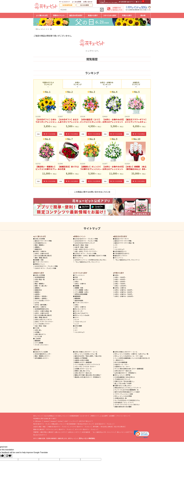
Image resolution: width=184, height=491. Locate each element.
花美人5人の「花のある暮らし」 (125, 381)
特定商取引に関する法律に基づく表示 (44, 418)
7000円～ (120, 284)
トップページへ (92, 49)
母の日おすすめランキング (85, 424)
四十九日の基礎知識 (121, 362)
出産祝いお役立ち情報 (82, 360)
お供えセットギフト (74, 432)
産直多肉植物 (79, 300)
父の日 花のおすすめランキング (85, 243)
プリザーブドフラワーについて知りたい (127, 404)
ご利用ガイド (94, 416)
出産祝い (37, 294)
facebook (46, 421)
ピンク (77, 319)
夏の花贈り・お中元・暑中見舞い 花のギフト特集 (89, 256)
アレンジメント (79, 275)
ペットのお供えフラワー (42, 324)
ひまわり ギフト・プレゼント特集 (45, 268)
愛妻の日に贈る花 (38, 429)
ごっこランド (73, 421)
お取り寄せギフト (40, 334)
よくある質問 (76, 2)
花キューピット (37, 416)
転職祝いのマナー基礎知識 (83, 362)
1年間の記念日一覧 (121, 398)
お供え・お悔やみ (40, 251)
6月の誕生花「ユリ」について (124, 402)
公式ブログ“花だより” (85, 421)
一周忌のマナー (119, 360)
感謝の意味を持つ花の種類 (123, 407)
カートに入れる (50, 134)
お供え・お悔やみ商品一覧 (43, 311)
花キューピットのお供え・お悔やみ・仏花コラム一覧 (131, 354)
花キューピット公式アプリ (124, 432)
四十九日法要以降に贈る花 (43, 256)
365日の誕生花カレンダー (43, 354)
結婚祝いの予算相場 (81, 358)
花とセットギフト (79, 309)
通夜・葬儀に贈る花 (41, 258)
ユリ (116, 247)
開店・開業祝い (40, 245)
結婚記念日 (38, 249)
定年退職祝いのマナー (42, 358)
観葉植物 (37, 341)
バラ (116, 245)
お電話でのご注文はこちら (116, 8)
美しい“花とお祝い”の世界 (123, 383)
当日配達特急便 (67, 5)
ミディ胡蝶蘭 (39, 343)
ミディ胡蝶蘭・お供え (82, 292)
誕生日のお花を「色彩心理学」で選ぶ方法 (88, 356)
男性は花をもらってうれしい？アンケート (128, 388)
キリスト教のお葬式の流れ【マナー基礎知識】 (129, 369)
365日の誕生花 (86, 432)
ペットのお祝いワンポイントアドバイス (87, 364)
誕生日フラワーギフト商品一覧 (124, 243)
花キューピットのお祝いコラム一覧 (86, 354)
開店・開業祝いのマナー (42, 356)
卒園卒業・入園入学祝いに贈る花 (43, 432)
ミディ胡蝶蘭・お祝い (82, 290)
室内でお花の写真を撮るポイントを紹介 (127, 392)
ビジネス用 (38, 336)
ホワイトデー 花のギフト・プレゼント (86, 429)
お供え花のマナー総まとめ (123, 371)
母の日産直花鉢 (71, 424)
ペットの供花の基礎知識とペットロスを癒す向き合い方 (132, 358)
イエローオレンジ (80, 322)
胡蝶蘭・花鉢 (38, 260)
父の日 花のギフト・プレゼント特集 (46, 266)
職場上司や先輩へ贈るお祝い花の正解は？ (88, 375)
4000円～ (120, 279)
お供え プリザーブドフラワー (44, 322)
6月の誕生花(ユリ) (40, 243)
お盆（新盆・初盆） (41, 326)
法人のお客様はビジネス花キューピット (55, 416)
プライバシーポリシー (122, 416)
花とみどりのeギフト (80, 313)
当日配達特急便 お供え (42, 309)
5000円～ (120, 281)
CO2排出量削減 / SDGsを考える (125, 377)
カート (139, 2)
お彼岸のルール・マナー (122, 366)
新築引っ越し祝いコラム (82, 371)
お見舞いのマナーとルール (83, 369)
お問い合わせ (87, 2)
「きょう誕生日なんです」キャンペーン (87, 262)
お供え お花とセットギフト (43, 319)
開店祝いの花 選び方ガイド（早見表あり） (88, 377)
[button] (142, 434)
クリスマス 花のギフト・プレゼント (80, 426)
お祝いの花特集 (40, 239)
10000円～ (121, 286)
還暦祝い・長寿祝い (41, 298)
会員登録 (122, 2)
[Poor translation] (8, 456)
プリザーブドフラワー (41, 262)
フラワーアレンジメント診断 (124, 394)
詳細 (38, 134)
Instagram (53, 421)
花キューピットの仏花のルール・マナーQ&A (129, 356)
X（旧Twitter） (37, 421)
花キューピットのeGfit (81, 315)
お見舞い (37, 332)
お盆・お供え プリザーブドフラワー (86, 251)
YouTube (60, 421)
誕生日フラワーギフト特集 (43, 241)
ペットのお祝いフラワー (42, 300)
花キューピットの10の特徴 (123, 396)
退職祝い (37, 247)
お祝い (37, 281)
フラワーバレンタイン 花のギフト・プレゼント (59, 429)
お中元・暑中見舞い (41, 305)
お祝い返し (38, 330)
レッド (77, 324)
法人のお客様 (84, 5)
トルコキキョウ (119, 249)
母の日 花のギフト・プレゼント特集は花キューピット (49, 424)
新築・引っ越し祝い (41, 286)
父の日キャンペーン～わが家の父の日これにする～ (91, 260)
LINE (65, 421)
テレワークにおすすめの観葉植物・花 (126, 390)
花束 (75, 277)
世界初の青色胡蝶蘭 (81, 294)
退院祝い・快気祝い (41, 296)
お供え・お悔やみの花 (42, 253)
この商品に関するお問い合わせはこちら (92, 191)
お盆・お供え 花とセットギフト (85, 249)
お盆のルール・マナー (122, 364)
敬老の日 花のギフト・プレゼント (58, 426)
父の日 (37, 303)
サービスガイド (64, 2)
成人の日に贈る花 (119, 426)
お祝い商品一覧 (40, 279)
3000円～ (120, 277)
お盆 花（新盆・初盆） (82, 247)
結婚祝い (37, 292)
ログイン (131, 2)
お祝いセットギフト (60, 432)
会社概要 (111, 416)
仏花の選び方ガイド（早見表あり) (125, 373)
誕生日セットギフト (120, 256)
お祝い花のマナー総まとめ (83, 373)
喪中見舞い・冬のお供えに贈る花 (102, 426)
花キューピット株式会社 (87, 438)
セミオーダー (78, 311)
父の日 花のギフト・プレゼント (104, 424)
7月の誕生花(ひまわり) (121, 253)
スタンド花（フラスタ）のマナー (85, 366)
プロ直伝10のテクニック (122, 379)
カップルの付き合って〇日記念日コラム (127, 400)
